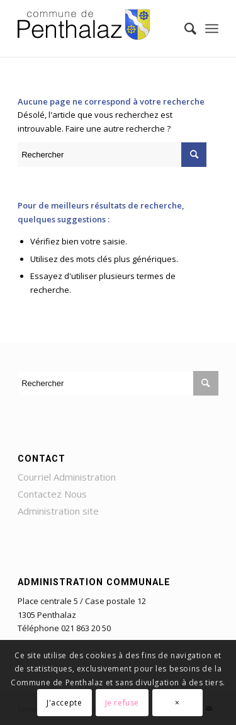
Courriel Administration (67, 477)
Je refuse (122, 702)
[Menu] (211, 28)
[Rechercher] (184, 28)
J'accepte (64, 702)
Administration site (58, 511)
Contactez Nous (52, 494)
